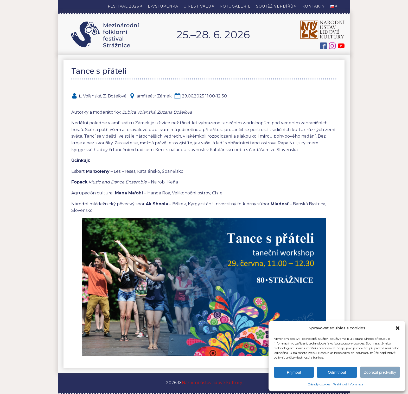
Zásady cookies (319, 384)
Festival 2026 (125, 6)
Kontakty (313, 6)
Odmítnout (337, 372)
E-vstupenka (163, 6)
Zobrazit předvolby (380, 372)
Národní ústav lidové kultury (211, 382)
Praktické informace (348, 384)
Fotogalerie (235, 6)
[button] (397, 328)
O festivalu (199, 6)
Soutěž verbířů (276, 6)
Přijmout (294, 372)
